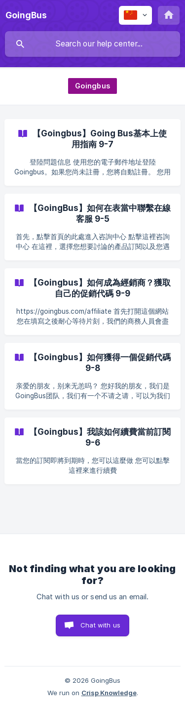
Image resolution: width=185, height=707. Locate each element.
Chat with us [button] (100, 625)
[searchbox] (92, 44)
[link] (92, 152)
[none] (26, 15)
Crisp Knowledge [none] (109, 693)
